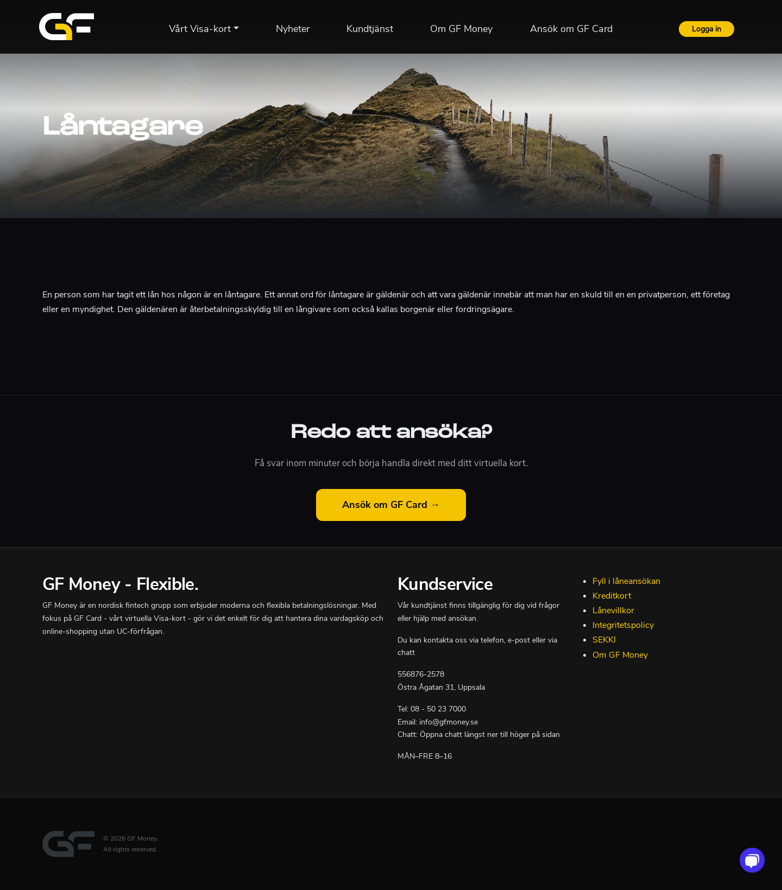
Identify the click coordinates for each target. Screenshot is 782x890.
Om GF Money (620, 655)
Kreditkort (611, 596)
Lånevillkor (613, 610)
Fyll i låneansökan (626, 581)
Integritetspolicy (623, 625)
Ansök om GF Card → (391, 504)
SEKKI (604, 640)
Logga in (706, 29)
